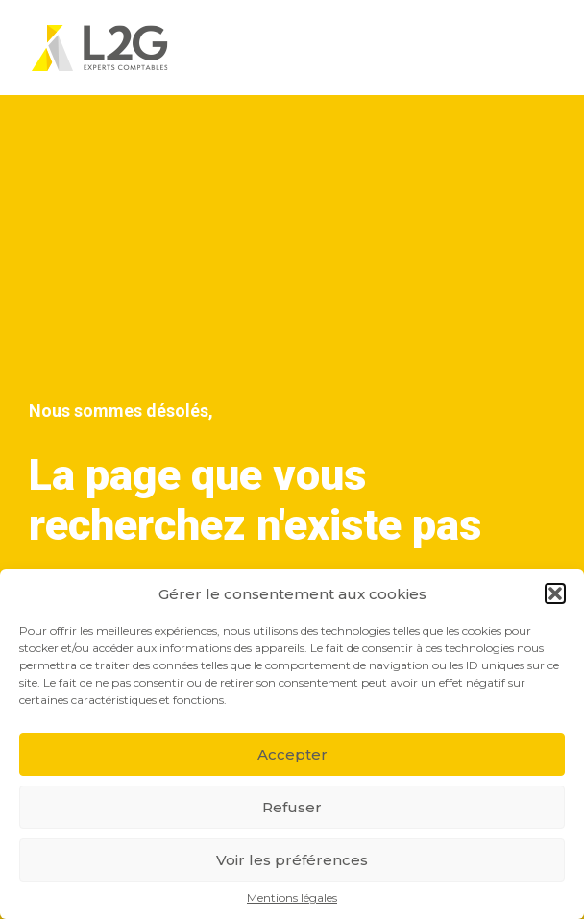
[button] (555, 593)
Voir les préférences (292, 860)
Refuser (292, 807)
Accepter (292, 754)
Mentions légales (292, 898)
